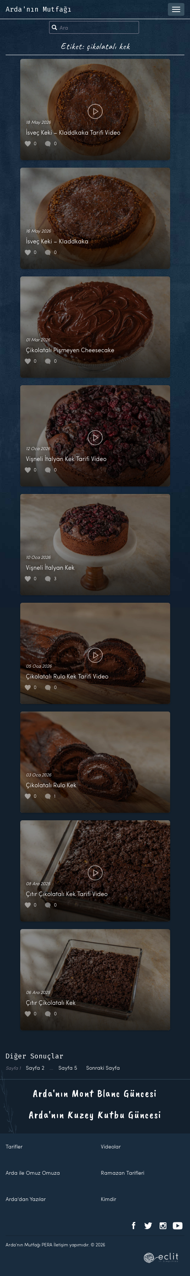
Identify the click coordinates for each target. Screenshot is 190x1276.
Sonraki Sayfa (103, 1067)
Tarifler (14, 1146)
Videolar (111, 1146)
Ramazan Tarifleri (122, 1172)
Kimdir (108, 1198)
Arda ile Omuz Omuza (33, 1172)
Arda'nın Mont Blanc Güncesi (95, 1093)
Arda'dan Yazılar (26, 1198)
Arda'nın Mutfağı (39, 9)
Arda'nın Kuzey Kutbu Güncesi (95, 1114)
